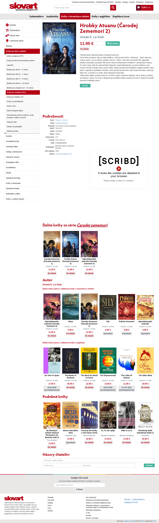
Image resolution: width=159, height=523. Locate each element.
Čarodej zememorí (61, 123)
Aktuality (118, 2)
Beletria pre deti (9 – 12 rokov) (18, 83)
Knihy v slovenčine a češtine (75, 16)
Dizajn (8, 173)
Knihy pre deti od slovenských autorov (21, 60)
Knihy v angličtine (101, 16)
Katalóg (125, 2)
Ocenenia (51, 500)
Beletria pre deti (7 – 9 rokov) (17, 79)
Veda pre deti (12, 122)
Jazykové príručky (13, 178)
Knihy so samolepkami (15, 101)
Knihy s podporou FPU (15, 56)
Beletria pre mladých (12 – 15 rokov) (20, 88)
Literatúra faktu (12, 147)
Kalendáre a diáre (13, 194)
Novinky (13, 25)
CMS (143, 521)
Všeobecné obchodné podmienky (83, 2)
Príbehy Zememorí (126, 321)
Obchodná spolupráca (93, 510)
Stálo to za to (126, 430)
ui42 (154, 521)
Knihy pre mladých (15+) (16, 92)
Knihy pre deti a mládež (16, 51)
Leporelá (10, 65)
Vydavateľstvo (36, 16)
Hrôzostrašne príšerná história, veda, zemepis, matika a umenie (20, 116)
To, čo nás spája (108, 430)
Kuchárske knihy (12, 141)
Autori (50, 505)
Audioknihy (52, 16)
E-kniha (85, 85)
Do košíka (112, 43)
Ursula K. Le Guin (92, 37)
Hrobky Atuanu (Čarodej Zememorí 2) (70, 261)
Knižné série (14, 36)
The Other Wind (145, 375)
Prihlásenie (140, 2)
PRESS (50, 511)
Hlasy (70, 321)
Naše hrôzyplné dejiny (15, 111)
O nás (88, 513)
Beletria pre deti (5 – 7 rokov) (17, 74)
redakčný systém (129, 521)
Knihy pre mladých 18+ (15, 97)
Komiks (9, 136)
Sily (108, 321)
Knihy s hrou (11, 106)
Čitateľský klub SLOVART (104, 2)
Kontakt (132, 2)
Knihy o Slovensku (13, 183)
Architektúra (11, 167)
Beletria (9, 46)
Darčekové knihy (12, 188)
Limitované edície (16, 41)
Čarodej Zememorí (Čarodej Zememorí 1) (52, 261)
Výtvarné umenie (12, 157)
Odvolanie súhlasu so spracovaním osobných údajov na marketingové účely (99, 506)
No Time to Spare (52, 375)
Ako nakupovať (91, 497)
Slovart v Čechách (92, 518)
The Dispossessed (108, 375)
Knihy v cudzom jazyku (15, 199)
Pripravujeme (15, 30)
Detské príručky (12, 131)
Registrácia (149, 2)
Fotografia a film (12, 162)
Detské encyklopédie (14, 127)
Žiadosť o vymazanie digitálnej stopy (98, 503)
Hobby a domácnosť (14, 152)
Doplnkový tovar (121, 16)
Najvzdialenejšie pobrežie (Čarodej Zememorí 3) (89, 261)
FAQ (49, 508)
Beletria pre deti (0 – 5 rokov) (17, 70)
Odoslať (149, 465)
